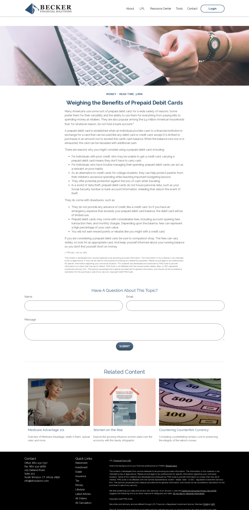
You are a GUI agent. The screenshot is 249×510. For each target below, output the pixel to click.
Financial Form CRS (122, 450)
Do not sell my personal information (189, 483)
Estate (78, 461)
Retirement (81, 452)
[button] (130, 7)
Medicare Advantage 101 (46, 419)
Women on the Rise (108, 419)
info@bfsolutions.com (36, 470)
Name (28, 286)
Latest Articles (83, 483)
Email (129, 286)
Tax (77, 470)
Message (30, 309)
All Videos (81, 488)
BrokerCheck (171, 456)
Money (79, 474)
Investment (81, 457)
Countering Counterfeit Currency (184, 419)
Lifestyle (80, 479)
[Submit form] (124, 336)
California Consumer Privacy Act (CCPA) (199, 480)
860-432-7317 (39, 452)
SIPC (213, 494)
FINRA (206, 494)
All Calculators (83, 492)
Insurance (80, 466)
